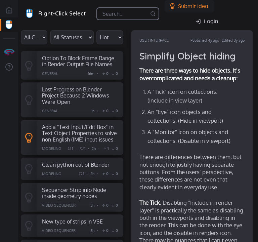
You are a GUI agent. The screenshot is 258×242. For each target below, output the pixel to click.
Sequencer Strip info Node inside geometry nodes (74, 193)
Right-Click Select (62, 13)
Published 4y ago (204, 40)
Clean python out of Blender (76, 164)
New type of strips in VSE (72, 221)
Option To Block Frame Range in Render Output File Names (78, 61)
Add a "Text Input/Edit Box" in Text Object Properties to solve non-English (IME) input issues (79, 133)
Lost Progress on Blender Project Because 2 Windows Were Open (75, 95)
